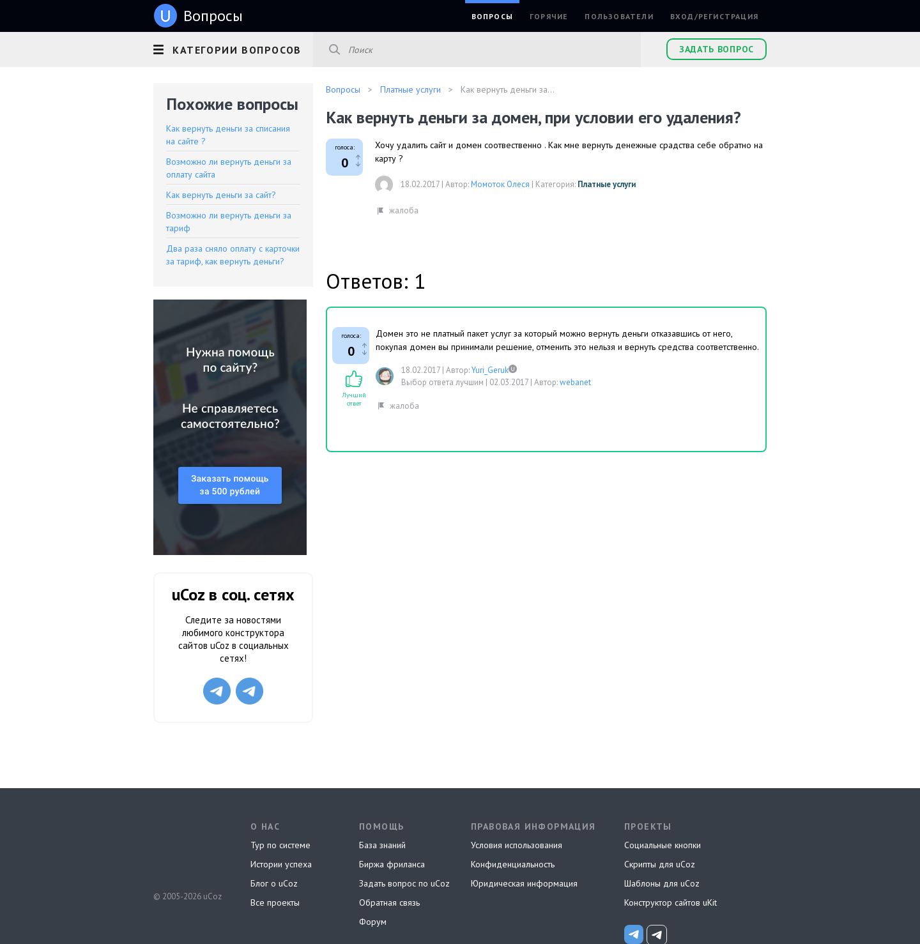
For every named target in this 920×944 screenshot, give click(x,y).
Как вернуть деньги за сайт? (221, 195)
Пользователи (619, 16)
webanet (575, 382)
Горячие (549, 16)
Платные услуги (607, 184)
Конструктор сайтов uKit (670, 902)
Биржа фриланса (392, 864)
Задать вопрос (716, 49)
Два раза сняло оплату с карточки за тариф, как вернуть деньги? (233, 255)
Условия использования (516, 845)
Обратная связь (389, 902)
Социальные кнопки (662, 845)
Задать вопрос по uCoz (404, 883)
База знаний (382, 845)
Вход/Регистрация (714, 16)
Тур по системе (280, 845)
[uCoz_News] (633, 934)
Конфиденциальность (513, 864)
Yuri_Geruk (490, 370)
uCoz (186, 849)
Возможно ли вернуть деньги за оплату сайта (228, 168)
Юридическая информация (524, 883)
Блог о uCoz (274, 883)
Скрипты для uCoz (659, 864)
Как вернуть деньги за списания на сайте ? (228, 135)
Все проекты (275, 902)
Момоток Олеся (500, 184)
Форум (373, 921)
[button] (233, 48)
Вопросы (492, 16)
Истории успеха (281, 864)
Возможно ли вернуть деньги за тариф (228, 221)
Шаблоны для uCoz (662, 883)
